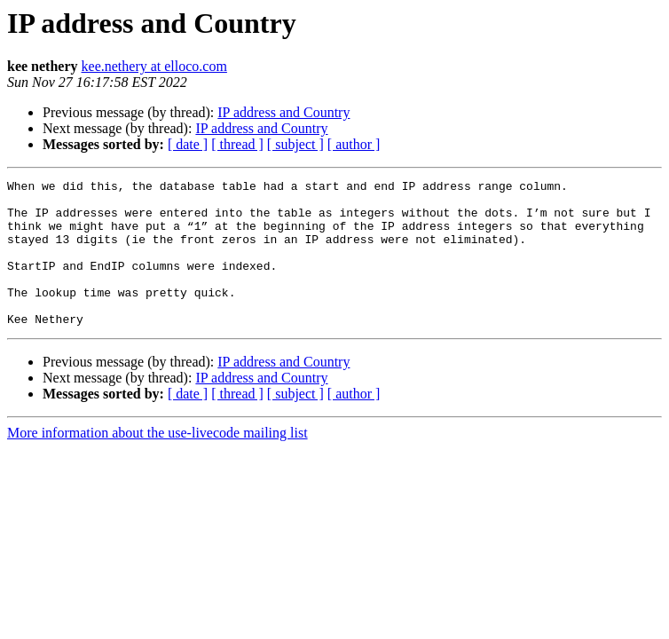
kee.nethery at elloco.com (154, 66)
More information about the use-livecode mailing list (157, 461)
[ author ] (354, 144)
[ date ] (188, 144)
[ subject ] (295, 144)
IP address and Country (283, 112)
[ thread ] (237, 144)
